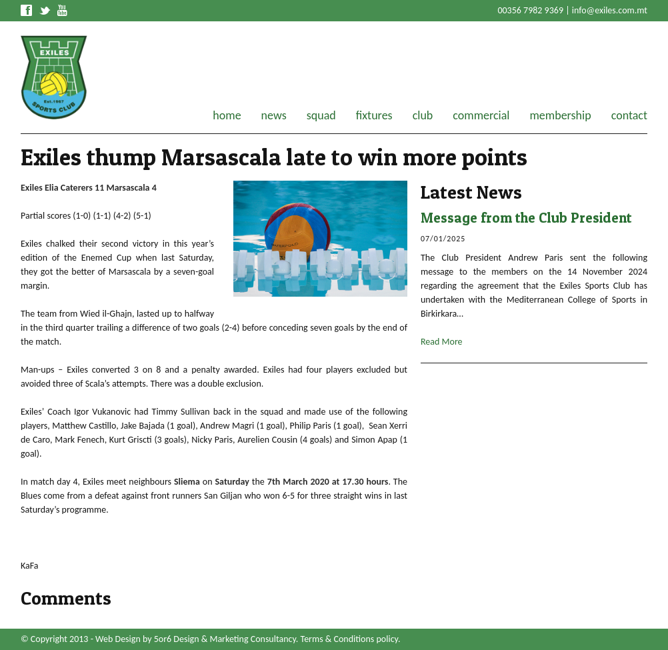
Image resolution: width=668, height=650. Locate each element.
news (274, 115)
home (227, 115)
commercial (481, 115)
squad (321, 115)
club (423, 115)
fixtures (374, 115)
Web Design (118, 639)
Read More (442, 341)
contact (629, 115)
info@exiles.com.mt (609, 10)
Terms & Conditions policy (349, 639)
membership (560, 115)
